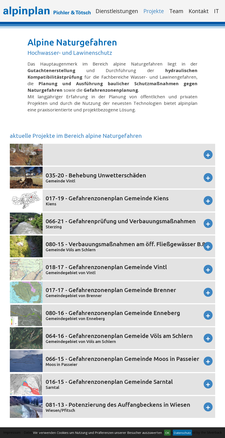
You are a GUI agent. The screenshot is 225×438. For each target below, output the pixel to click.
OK (167, 433)
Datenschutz (182, 433)
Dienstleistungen (117, 11)
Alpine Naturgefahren (72, 42)
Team (176, 11)
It (216, 11)
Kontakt (199, 11)
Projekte (154, 11)
